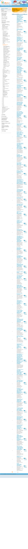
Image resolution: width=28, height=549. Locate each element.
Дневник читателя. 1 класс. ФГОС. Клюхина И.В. (20, 336)
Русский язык (4, 80)
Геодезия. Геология (5, 36)
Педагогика (4, 74)
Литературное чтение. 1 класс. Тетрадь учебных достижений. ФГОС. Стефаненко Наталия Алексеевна (20, 49)
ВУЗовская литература (5, 109)
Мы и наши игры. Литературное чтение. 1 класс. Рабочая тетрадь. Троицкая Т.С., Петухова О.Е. (20, 95)
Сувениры (3, 114)
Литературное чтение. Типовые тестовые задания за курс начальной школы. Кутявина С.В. (20, 400)
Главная (16, 4)
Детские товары (4, 18)
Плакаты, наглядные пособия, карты (6, 53)
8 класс (3, 103)
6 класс (3, 101)
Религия (4, 78)
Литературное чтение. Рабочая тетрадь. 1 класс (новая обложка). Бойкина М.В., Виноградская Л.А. (20, 418)
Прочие (4, 67)
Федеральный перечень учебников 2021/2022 (5, 27)
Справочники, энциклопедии (5, 60)
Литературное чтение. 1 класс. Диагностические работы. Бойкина (20, 212)
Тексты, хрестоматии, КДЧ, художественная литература (6, 62)
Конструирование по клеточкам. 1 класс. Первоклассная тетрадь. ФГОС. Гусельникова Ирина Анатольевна (20, 427)
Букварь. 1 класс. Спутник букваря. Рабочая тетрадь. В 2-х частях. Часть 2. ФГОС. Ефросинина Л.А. (20, 286)
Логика (4, 69)
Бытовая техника (5, 129)
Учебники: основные (6, 66)
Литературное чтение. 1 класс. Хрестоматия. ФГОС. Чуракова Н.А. (20, 381)
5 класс (3, 100)
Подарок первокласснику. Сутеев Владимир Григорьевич (19, 464)
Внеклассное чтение (19, 78)
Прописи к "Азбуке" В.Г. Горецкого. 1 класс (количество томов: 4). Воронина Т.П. (20, 171)
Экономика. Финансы (5, 88)
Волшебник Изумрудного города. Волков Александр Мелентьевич (19, 155)
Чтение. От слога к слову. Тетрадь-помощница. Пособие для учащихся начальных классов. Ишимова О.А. (20, 302)
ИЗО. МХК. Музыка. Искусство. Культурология (6, 39)
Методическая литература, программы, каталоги (6, 51)
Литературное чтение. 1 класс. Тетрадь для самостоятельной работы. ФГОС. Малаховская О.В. (20, 277)
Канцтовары (4, 20)
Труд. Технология (5, 81)
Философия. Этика (5, 93)
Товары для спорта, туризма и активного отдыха (5, 126)
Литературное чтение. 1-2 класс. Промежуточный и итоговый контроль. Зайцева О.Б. (20, 221)
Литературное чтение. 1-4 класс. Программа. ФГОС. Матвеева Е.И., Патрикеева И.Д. (20, 190)
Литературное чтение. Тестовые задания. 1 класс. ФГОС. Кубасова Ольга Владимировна (20, 328)
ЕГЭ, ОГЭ (4, 68)
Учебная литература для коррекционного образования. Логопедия (6, 25)
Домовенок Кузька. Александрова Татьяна (20, 230)
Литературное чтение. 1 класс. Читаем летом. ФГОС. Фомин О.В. (20, 205)
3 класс (3, 98)
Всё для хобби (4, 11)
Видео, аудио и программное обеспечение (4, 14)
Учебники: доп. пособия (6, 65)
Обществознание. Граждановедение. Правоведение (5, 76)
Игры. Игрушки (4, 16)
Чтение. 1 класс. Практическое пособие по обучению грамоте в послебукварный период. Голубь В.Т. (20, 265)
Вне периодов (4, 111)
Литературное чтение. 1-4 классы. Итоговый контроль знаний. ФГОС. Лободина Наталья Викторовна (20, 409)
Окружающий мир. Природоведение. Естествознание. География (6, 35)
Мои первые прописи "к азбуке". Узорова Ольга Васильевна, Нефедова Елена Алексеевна (20, 311)
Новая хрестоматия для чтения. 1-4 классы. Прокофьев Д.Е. (20, 124)
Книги (3, 10)
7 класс (3, 102)
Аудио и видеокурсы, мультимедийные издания (6, 46)
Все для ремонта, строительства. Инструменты (5, 118)
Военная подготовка (5, 96)
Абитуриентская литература (5, 108)
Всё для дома (4, 116)
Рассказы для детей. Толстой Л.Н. (19, 294)
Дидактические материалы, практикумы (6, 48)
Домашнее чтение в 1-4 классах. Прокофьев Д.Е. (20, 30)
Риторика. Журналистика (6, 79)
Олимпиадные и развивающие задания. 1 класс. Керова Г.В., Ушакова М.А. (20, 256)
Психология (4, 77)
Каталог (24, 4)
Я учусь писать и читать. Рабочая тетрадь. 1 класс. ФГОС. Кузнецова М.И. (20, 163)
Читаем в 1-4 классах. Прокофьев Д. (20, 456)
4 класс (3, 99)
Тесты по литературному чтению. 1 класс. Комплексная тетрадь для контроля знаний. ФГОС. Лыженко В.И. (20, 320)
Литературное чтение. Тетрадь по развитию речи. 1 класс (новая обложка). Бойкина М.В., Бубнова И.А (20, 103)
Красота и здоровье (5, 121)
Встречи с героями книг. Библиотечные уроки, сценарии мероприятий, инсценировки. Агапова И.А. (20, 59)
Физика (4, 82)
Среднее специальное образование (5, 107)
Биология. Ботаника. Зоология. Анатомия (5, 33)
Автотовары (4, 130)
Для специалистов (4, 110)
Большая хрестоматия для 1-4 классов (20, 197)
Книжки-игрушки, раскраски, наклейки (6, 49)
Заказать (25, 32)
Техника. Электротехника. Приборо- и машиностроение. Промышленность (6, 91)
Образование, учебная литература (6, 22)
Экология (4, 87)
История (4, 43)
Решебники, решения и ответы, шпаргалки (6, 56)
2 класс (3, 97)
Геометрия (4, 37)
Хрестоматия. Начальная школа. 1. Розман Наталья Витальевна (20, 248)
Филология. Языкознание (6, 83)
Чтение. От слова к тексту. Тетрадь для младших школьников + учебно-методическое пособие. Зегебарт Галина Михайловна (20, 448)
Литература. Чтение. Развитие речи (5, 44)
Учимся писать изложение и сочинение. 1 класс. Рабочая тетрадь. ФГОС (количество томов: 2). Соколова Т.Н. (20, 86)
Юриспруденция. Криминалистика (5, 94)
